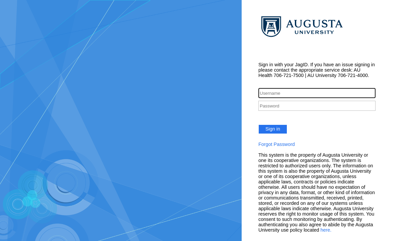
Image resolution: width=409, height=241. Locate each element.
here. (326, 230)
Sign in (272, 129)
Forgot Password (276, 144)
